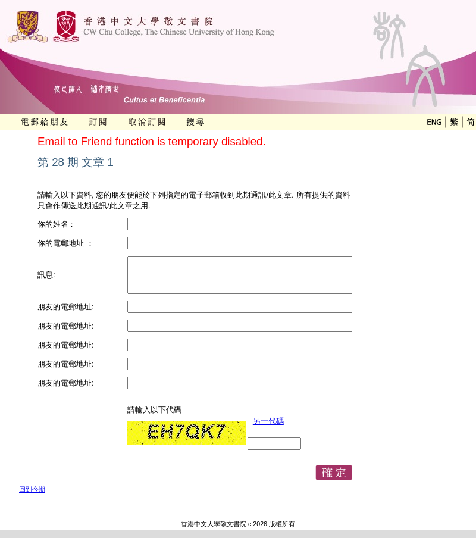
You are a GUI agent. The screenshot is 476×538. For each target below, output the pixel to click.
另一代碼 (268, 421)
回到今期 (32, 489)
